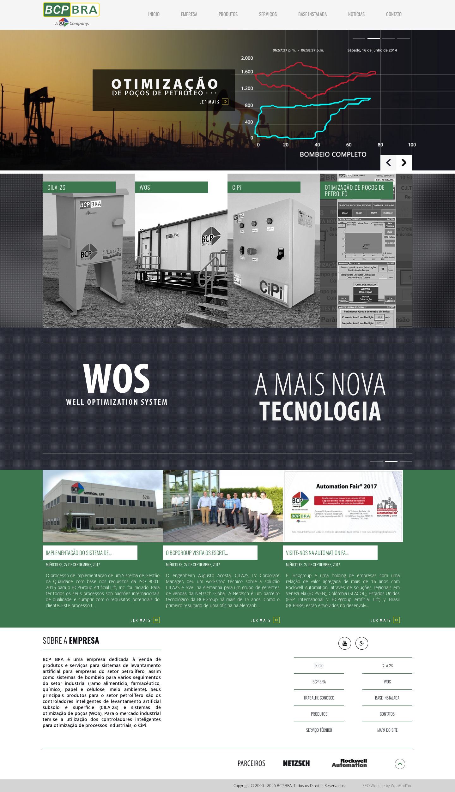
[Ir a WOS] (181, 251)
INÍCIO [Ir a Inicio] (154, 13)
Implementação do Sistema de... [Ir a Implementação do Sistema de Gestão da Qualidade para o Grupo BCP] (79, 553)
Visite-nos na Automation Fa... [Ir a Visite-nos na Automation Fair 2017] (317, 553)
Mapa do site (387, 730)
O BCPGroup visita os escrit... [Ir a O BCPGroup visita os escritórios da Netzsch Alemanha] (197, 553)
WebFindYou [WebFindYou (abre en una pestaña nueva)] (401, 785)
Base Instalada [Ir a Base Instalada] (312, 13)
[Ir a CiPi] (274, 251)
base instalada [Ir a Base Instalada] (387, 697)
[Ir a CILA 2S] (89, 251)
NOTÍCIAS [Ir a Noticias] (356, 13)
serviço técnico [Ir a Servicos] (319, 730)
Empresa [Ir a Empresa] (189, 13)
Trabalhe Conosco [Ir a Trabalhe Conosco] (319, 697)
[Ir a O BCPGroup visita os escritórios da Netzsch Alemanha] (223, 541)
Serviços (268, 13)
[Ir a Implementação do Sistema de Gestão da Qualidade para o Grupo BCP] (103, 541)
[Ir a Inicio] (72, 13)
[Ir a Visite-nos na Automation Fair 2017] (343, 541)
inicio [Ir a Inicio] (319, 665)
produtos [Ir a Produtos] (228, 13)
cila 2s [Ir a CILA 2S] (387, 665)
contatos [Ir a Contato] (387, 714)
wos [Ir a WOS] (387, 681)
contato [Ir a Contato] (394, 13)
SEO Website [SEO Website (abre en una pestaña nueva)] (373, 785)
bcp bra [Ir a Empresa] (319, 681)
